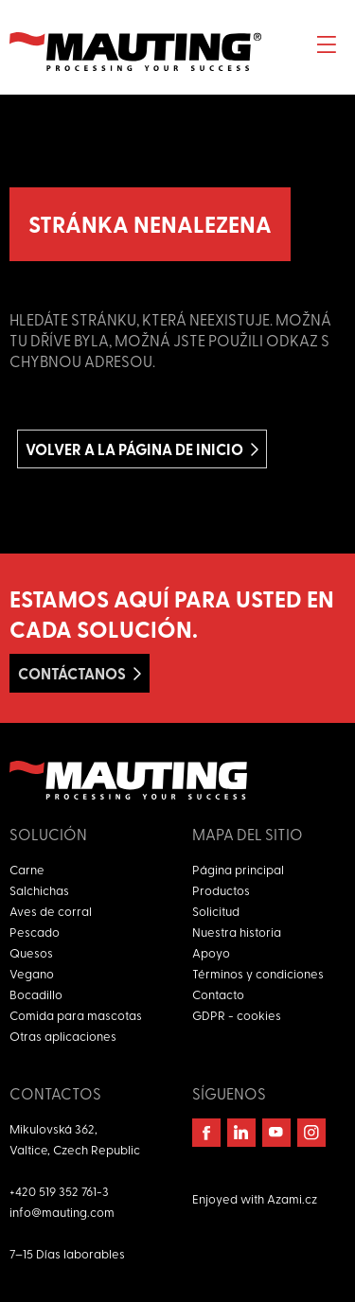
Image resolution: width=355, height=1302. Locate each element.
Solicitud (216, 911)
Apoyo (211, 952)
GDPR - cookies (236, 1015)
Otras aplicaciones (62, 1036)
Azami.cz (292, 1198)
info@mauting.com (62, 1212)
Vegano (31, 973)
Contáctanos (72, 673)
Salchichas (39, 890)
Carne (26, 869)
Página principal (238, 869)
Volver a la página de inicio (134, 449)
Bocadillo (35, 994)
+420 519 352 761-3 (59, 1191)
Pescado (34, 932)
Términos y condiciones (258, 973)
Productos (221, 890)
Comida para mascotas (75, 1015)
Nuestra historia (236, 932)
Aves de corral (50, 911)
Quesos (31, 952)
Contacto (218, 994)
